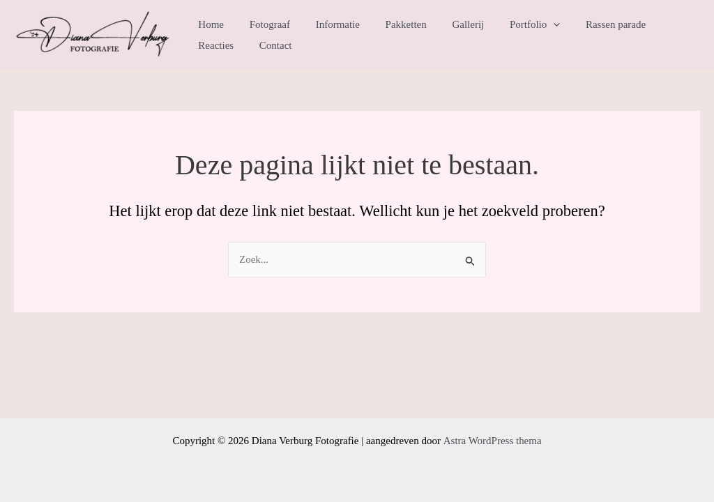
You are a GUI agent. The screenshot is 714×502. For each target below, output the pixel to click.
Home (209, 24)
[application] (528, 24)
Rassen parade (586, 24)
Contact (212, 45)
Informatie (326, 24)
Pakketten (389, 24)
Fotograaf (263, 24)
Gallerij (447, 24)
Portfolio (509, 24)
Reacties (654, 24)
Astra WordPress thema (492, 440)
